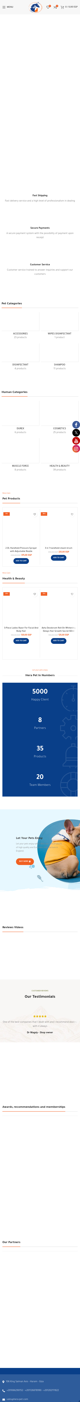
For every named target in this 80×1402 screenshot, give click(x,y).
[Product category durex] (20, 418)
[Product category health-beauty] (59, 456)
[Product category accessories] (20, 326)
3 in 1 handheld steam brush (58, 548)
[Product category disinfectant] (20, 358)
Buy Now (25, 861)
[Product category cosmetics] (59, 418)
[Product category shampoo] (59, 358)
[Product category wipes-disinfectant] (59, 326)
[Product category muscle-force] (20, 456)
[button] (21, 561)
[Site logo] (35, 7)
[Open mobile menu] (8, 7)
